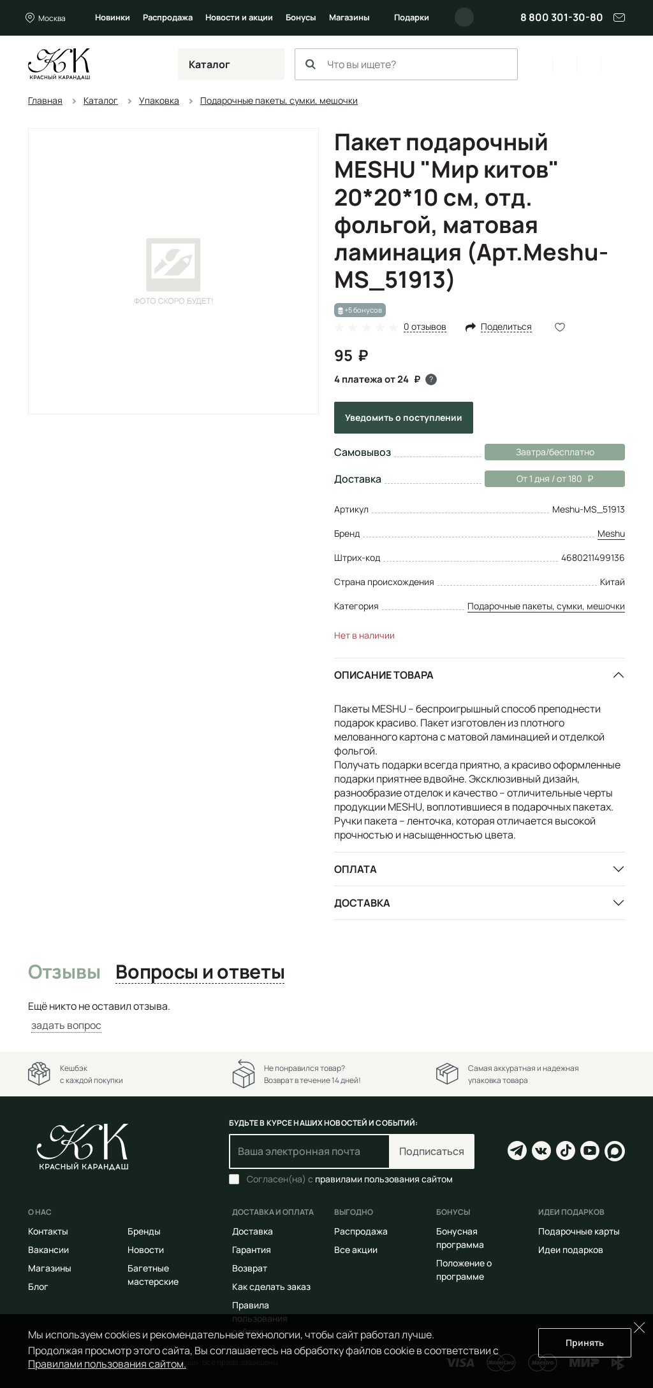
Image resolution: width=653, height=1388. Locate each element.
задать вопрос (66, 1025)
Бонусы (301, 17)
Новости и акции (239, 17)
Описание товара (384, 675)
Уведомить (403, 417)
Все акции (356, 1249)
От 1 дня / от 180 (539, 479)
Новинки (112, 17)
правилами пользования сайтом (384, 1179)
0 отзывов (425, 327)
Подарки (411, 17)
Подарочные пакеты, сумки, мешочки (546, 606)
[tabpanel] (326, 1016)
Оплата (355, 869)
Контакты (48, 1231)
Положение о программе (464, 1269)
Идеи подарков (570, 1249)
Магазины (349, 17)
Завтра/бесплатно (555, 452)
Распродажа (168, 17)
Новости (146, 1249)
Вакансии (48, 1249)
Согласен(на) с (350, 1179)
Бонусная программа (460, 1237)
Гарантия (251, 1249)
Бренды (144, 1231)
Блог (38, 1286)
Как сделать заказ (271, 1286)
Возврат (249, 1268)
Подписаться (431, 1151)
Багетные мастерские (153, 1274)
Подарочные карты (579, 1231)
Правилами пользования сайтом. (107, 1364)
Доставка (362, 903)
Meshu (611, 533)
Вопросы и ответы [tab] (199, 972)
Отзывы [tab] (64, 972)
